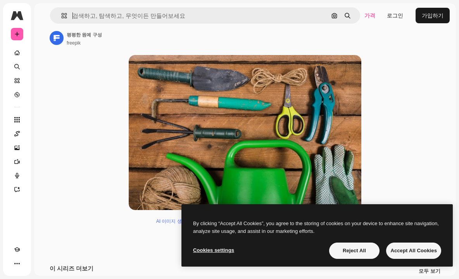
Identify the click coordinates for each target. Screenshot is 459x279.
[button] (61, 16)
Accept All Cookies (413, 250)
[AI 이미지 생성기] (17, 147)
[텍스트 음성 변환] (17, 175)
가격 (369, 15)
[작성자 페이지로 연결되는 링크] (57, 38)
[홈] (17, 52)
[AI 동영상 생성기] (17, 161)
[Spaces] (17, 133)
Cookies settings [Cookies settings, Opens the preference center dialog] (213, 250)
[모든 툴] (17, 120)
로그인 (395, 15)
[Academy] (17, 249)
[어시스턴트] (17, 189)
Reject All (354, 250)
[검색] (17, 66)
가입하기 (432, 15)
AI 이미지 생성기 (173, 221)
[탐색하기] (17, 94)
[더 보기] (17, 263)
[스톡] (17, 80)
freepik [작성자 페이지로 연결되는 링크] (74, 43)
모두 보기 (429, 271)
